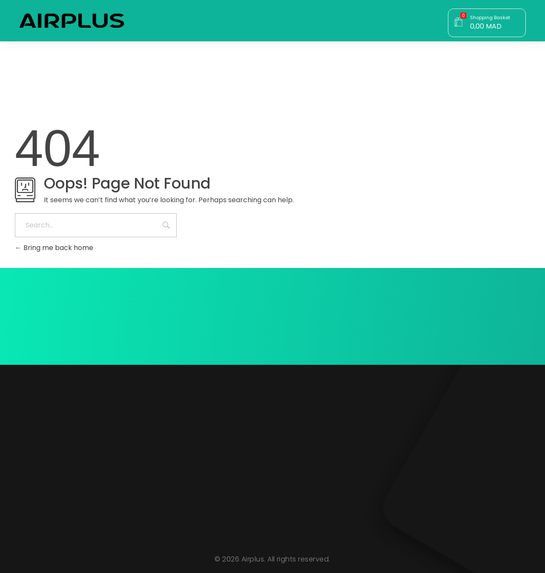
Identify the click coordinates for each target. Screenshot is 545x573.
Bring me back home (54, 248)
